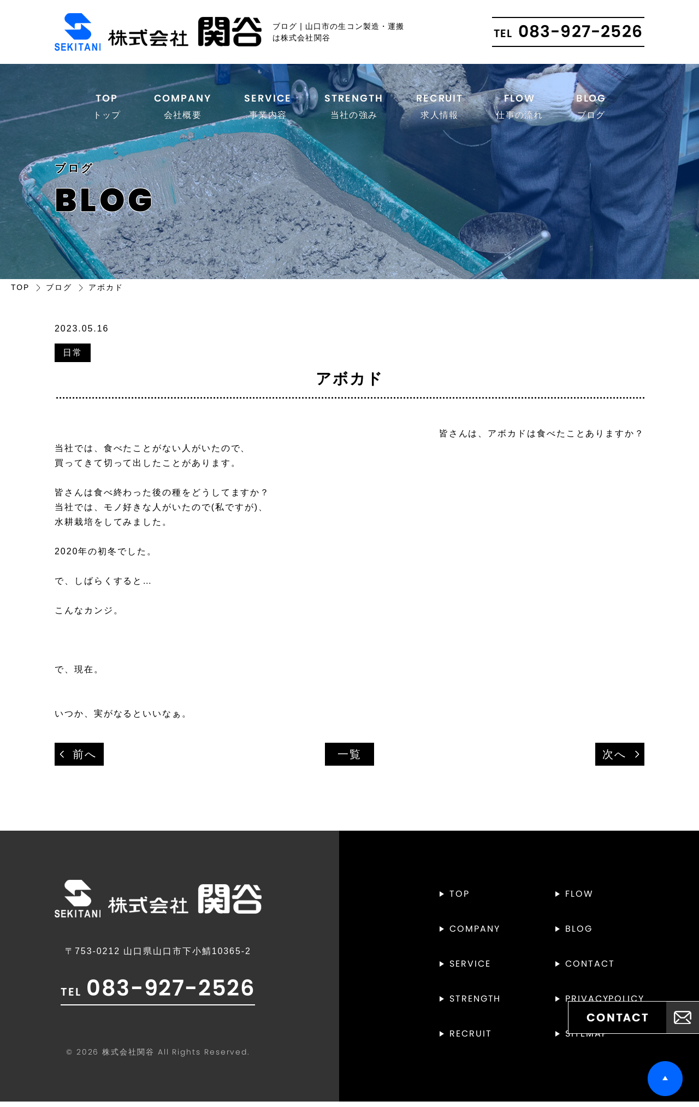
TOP (105, 108)
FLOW (520, 108)
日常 (72, 357)
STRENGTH (353, 108)
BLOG (592, 108)
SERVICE (266, 108)
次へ (614, 759)
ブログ (59, 291)
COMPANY (181, 108)
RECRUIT (440, 108)
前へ (85, 759)
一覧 (349, 759)
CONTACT (589, 969)
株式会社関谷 (128, 1057)
